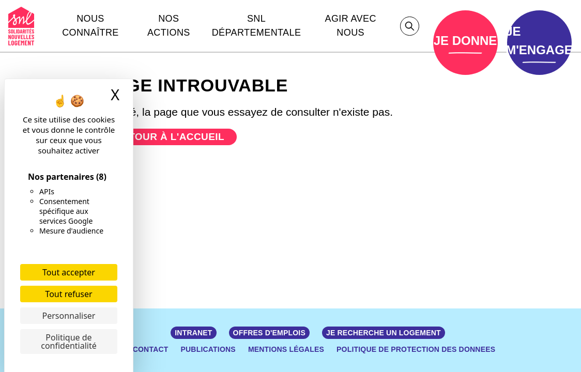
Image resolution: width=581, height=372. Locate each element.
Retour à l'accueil (169, 136)
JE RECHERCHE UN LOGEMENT (383, 333)
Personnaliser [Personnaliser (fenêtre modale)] (69, 315)
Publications (208, 349)
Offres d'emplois (269, 333)
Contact (151, 349)
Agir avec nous (350, 25)
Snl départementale (256, 25)
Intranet (193, 333)
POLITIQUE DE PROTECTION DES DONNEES (416, 349)
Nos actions (168, 25)
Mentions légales (286, 349)
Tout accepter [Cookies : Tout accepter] (68, 272)
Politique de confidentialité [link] (69, 341)
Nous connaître (90, 25)
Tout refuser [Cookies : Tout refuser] (68, 294)
